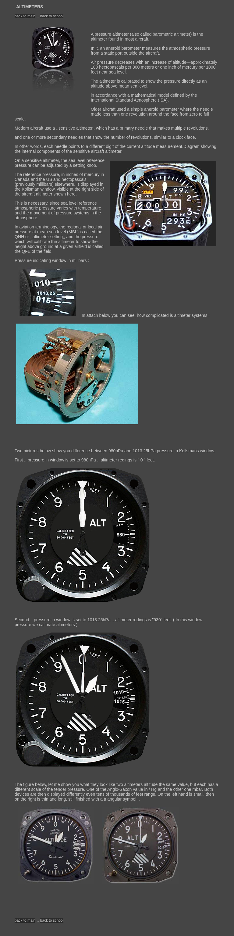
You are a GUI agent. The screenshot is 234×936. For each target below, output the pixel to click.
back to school (52, 16)
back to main (25, 16)
